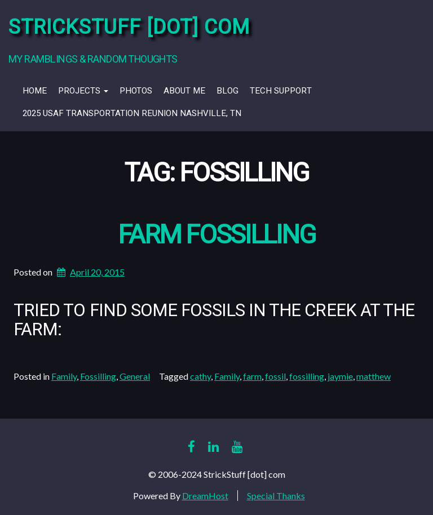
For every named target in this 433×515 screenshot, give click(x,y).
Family (64, 376)
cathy (200, 376)
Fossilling (98, 376)
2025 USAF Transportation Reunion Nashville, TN (132, 113)
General (135, 376)
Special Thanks (276, 495)
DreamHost (205, 495)
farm (252, 376)
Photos (136, 91)
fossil (275, 376)
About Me (184, 91)
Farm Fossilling (217, 235)
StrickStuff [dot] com (129, 27)
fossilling (306, 376)
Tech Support (281, 91)
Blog (227, 91)
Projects (83, 91)
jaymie (340, 376)
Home (35, 91)
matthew (373, 376)
